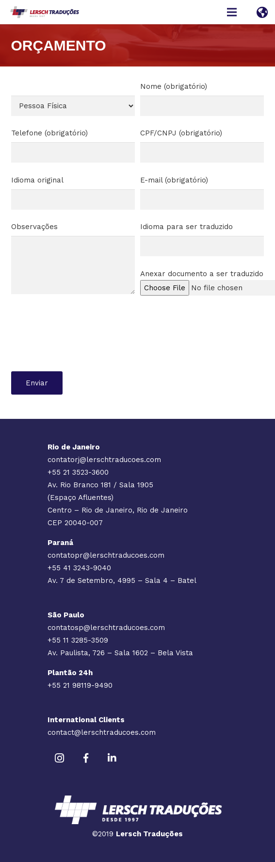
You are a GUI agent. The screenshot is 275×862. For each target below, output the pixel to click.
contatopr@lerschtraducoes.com (106, 555)
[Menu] (232, 12)
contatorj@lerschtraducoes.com (104, 459)
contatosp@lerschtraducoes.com (106, 627)
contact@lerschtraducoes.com (102, 732)
